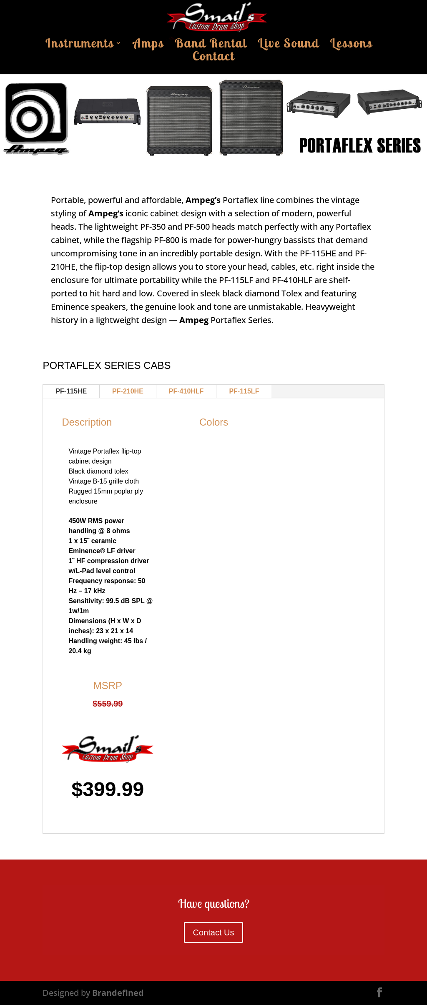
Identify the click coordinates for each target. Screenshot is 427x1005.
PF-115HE (71, 391)
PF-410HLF (186, 391)
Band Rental (211, 45)
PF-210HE (127, 391)
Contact (214, 58)
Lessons (351, 45)
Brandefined (118, 992)
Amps (148, 45)
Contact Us (213, 932)
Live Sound (288, 45)
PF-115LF (244, 391)
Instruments (79, 45)
